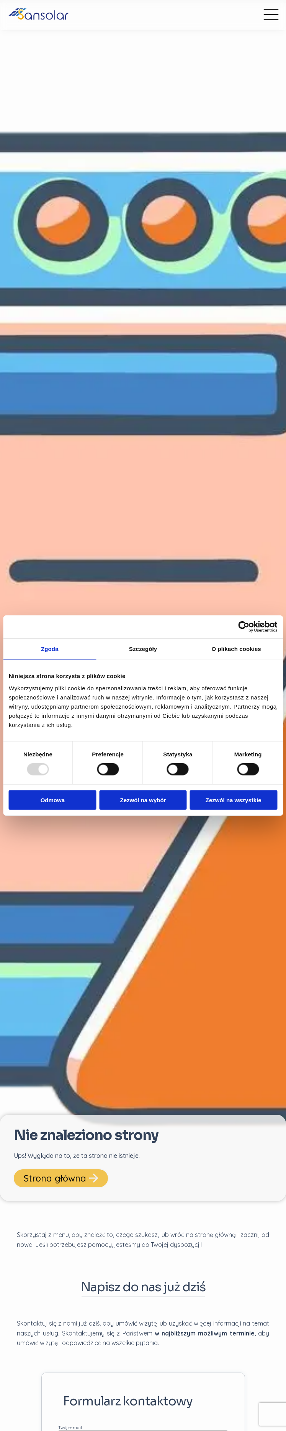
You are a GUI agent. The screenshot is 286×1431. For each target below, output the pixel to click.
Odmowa (53, 799)
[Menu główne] (271, 15)
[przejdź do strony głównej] (127, 15)
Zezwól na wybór (143, 799)
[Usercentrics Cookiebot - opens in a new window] (243, 627)
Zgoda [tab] (50, 649)
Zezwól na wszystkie (233, 799)
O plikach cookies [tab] (236, 649)
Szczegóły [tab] (143, 649)
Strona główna (61, 1178)
